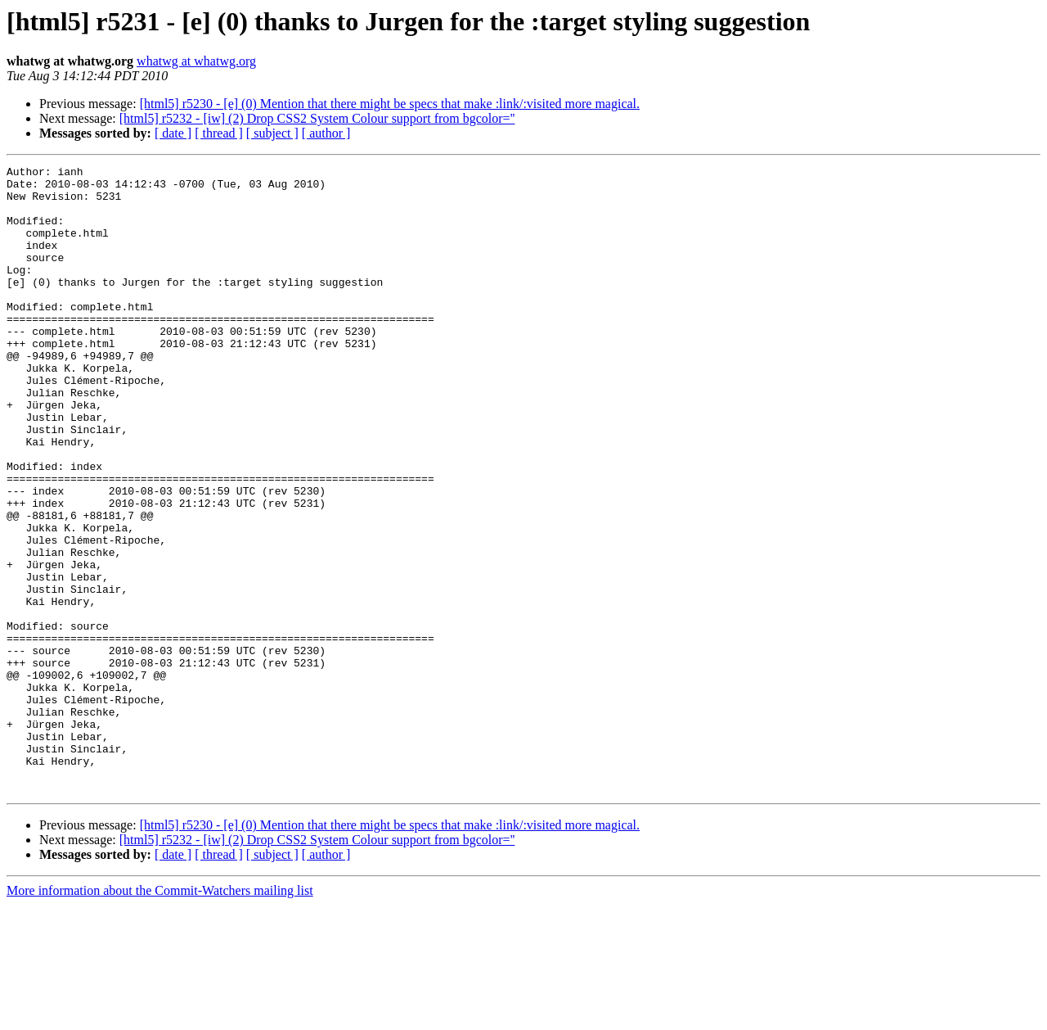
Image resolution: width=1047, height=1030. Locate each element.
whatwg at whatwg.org (196, 61)
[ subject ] (272, 133)
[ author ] (326, 133)
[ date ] (173, 133)
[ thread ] (219, 133)
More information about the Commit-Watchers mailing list (160, 1016)
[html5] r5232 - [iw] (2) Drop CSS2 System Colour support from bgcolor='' (317, 118)
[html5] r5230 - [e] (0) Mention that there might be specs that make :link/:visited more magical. (390, 104)
